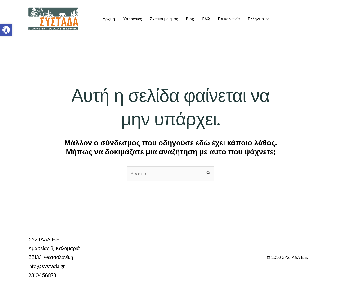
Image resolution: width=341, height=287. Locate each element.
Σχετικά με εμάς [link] (164, 18)
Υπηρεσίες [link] (132, 18)
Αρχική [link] (109, 18)
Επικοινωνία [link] (229, 18)
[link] (6, 30)
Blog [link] (190, 18)
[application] (266, 18)
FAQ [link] (206, 18)
